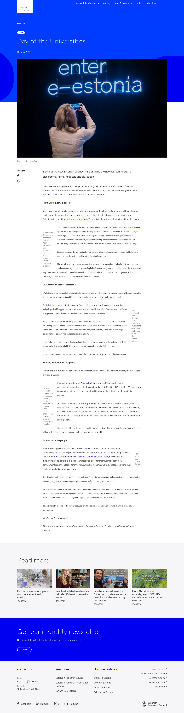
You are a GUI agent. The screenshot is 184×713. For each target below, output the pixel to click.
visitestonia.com (156, 682)
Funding (106, 3)
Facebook (24, 703)
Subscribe (24, 650)
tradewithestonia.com (153, 673)
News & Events (121, 3)
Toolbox (139, 3)
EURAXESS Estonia (66, 690)
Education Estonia (103, 692)
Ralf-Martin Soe (50, 457)
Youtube (71, 704)
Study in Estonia (102, 677)
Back (22, 23)
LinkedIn (42, 704)
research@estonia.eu (28, 681)
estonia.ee (159, 686)
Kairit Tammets (134, 227)
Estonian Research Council (70, 677)
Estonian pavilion (51, 194)
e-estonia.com (157, 678)
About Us (151, 3)
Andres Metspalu (89, 383)
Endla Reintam (49, 305)
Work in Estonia (102, 682)
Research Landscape (85, 3)
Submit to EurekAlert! (29, 689)
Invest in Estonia (102, 687)
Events (21, 33)
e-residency (158, 669)
